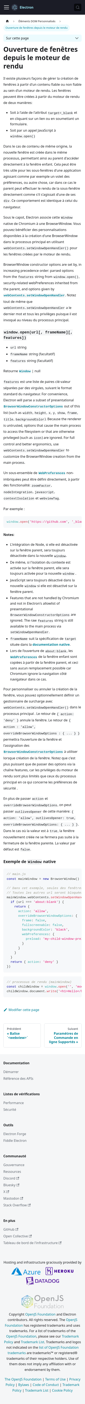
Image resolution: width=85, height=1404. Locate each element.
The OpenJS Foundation (23, 1379)
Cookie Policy (62, 1390)
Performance (13, 1103)
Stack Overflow (17, 1205)
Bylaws (23, 1384)
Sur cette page (17, 38)
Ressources (12, 1171)
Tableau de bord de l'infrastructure (32, 1243)
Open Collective (17, 1236)
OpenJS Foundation (40, 1314)
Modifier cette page (21, 1009)
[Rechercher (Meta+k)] (78, 7)
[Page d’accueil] (7, 21)
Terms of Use (55, 1379)
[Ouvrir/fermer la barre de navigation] (6, 7)
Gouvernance (13, 1165)
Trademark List (32, 1342)
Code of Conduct (46, 1384)
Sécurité (9, 1109)
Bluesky (11, 1185)
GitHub (10, 1229)
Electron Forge (14, 1134)
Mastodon (13, 1198)
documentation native (51, 644)
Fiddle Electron (15, 1140)
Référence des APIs (18, 1078)
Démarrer (11, 1072)
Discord (11, 1178)
